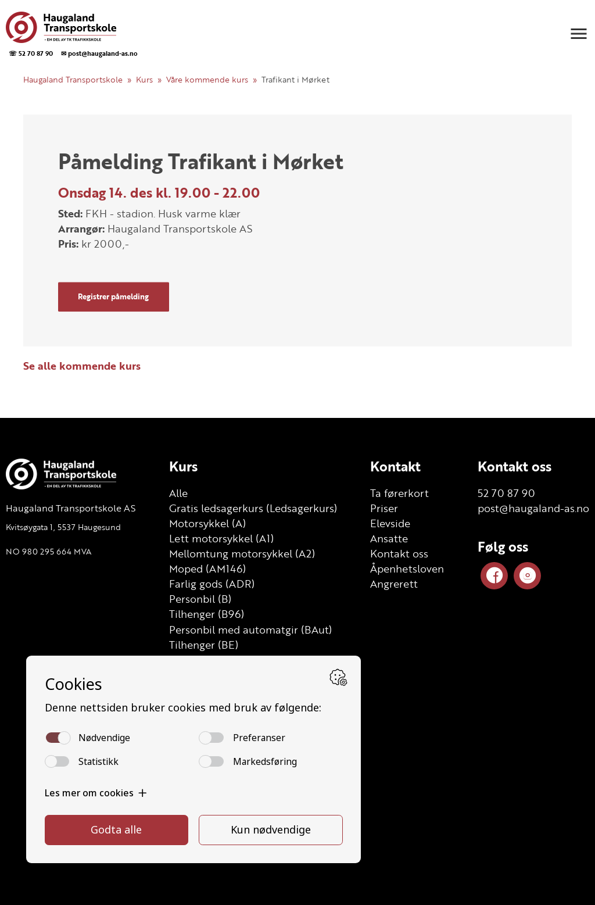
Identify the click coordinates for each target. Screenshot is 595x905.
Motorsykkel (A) (207, 523)
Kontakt (395, 466)
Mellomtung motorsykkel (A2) (242, 553)
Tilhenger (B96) (206, 613)
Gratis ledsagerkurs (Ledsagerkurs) (253, 508)
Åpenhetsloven (407, 568)
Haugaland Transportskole (73, 79)
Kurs (144, 79)
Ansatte (389, 538)
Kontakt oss (399, 553)
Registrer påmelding (113, 296)
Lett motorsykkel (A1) (221, 538)
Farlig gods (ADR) (212, 583)
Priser (384, 508)
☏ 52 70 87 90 (31, 53)
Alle (178, 492)
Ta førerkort (399, 492)
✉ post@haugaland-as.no (99, 53)
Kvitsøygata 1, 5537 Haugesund (63, 527)
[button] (578, 33)
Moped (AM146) (207, 568)
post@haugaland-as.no (533, 508)
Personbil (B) (200, 598)
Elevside (390, 523)
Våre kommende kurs (207, 79)
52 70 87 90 (506, 492)
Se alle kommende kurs (82, 365)
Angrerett (394, 583)
